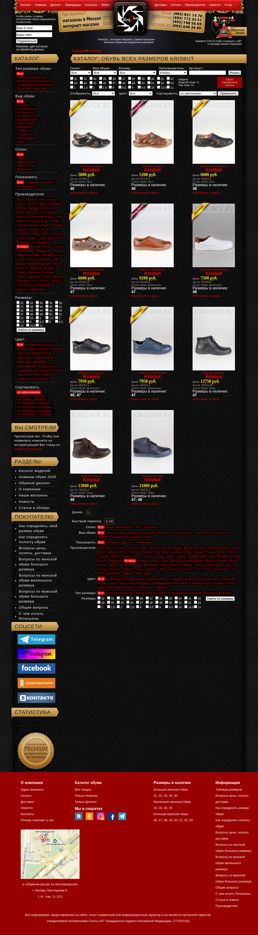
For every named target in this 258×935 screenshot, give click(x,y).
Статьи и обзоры (34, 508)
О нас (228, 5)
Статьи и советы (227, 900)
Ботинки (164, 532)
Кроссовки (202, 532)
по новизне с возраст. (34, 403)
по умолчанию (28, 392)
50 (141, 83)
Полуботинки (183, 532)
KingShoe (115, 560)
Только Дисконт (86, 802)
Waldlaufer (113, 573)
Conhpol (176, 552)
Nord (113, 565)
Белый (129, 579)
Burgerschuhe (205, 548)
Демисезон (124, 527)
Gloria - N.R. (131, 556)
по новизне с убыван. (34, 407)
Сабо (148, 537)
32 (73, 79)
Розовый (180, 583)
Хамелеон (145, 587)
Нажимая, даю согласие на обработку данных (32, 48)
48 (121, 83)
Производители (195, 5)
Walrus (129, 573)
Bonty (188, 548)
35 (102, 79)
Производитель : (172, 68)
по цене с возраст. (32, 396)
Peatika (135, 565)
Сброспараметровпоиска (229, 82)
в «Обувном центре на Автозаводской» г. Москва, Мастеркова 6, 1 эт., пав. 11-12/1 (50, 890)
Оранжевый (161, 583)
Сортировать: (167, 93)
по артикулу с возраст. (35, 410)
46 (102, 83)
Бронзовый (158, 579)
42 (170, 79)
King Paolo (25, 242)
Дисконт (55, 5)
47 (112, 83)
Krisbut (130, 560)
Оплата (176, 5)
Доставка (161, 5)
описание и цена (83, 192)
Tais (162, 569)
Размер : (125, 68)
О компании (30, 489)
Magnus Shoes (216, 560)
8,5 (122, 87)
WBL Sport (144, 573)
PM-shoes (151, 565)
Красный (127, 583)
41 (160, 79)
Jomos (181, 556)
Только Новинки (86, 795)
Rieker (189, 565)
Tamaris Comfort (180, 569)
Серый (217, 583)
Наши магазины (33, 495)
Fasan (198, 552)
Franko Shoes (215, 552)
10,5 (161, 87)
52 (160, 83)
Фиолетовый (124, 587)
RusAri (227, 565)
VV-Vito (30, 285)
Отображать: (80, 93)
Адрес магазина (32, 789)
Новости (215, 5)
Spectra (151, 569)
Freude (103, 556)
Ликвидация (73, 5)
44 (83, 83)
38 (131, 79)
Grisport (150, 556)
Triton (207, 569)
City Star (161, 552)
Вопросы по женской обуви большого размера (38, 564)
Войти (105, 5)
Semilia (114, 569)
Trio (197, 569)
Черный (161, 587)
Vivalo (218, 569)
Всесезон (152, 527)
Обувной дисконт (34, 483)
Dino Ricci (34, 212)
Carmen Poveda (140, 552)
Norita (123, 565)
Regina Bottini (171, 565)
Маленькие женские (151, 593)
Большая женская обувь (170, 789)
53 (170, 83)
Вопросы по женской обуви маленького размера (38, 580)
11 (170, 87)
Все (101, 527)
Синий (230, 583)
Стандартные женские (185, 593)
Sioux (139, 569)
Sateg (102, 569)
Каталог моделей (34, 471)
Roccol (201, 565)
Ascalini (132, 548)
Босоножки (134, 537)
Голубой (175, 579)
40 (150, 79)
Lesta (153, 560)
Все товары (83, 789)
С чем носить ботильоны (233, 893)
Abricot (111, 548)
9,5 (141, 87)
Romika (213, 565)
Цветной (105, 587)
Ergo (188, 552)
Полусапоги (128, 532)
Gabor (115, 556)
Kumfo (142, 560)
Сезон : (76, 68)
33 (83, 79)
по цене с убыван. (32, 399)
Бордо (142, 579)
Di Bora (223, 548)
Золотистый (209, 579)
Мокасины (220, 532)
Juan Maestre (219, 556)
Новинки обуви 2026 (37, 477)
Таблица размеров (229, 789)
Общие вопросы (33, 607)
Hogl (161, 556)
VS (227, 569)
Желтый (191, 579)
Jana (170, 556)
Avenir (155, 548)
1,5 (84, 87)
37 (121, 79)
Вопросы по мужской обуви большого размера (38, 596)
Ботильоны (147, 532)
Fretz (232, 552)
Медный (143, 583)
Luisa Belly (179, 560)
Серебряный (199, 583)
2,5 (103, 87)
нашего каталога (28, 449)
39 (141, 79)
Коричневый (108, 583)
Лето (138, 527)
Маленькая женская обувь (172, 802)
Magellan (196, 560)
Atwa (144, 548)
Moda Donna (53, 255)
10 (150, 87)
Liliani (164, 560)
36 (112, 79)
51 (150, 83)
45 (93, 83)
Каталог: (28, 59)
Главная (78, 50)
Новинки (40, 5)
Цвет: (123, 93)
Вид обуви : (102, 68)
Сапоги (111, 532)
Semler (127, 569)
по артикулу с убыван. (35, 414)
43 (73, 83)
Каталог (25, 5)
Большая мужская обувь (170, 814)
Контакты (91, 5)
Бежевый (114, 579)
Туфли (103, 537)
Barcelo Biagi (172, 548)
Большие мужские (218, 593)
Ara (121, 548)
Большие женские (119, 593)
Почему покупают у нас (37, 820)
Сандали (116, 537)
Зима (110, 527)
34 (93, 79)
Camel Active (116, 552)
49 (131, 83)
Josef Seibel (197, 556)
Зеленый (229, 579)
